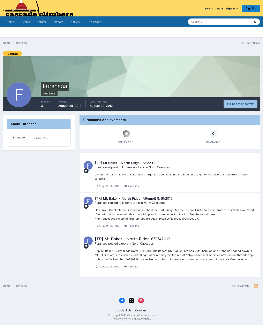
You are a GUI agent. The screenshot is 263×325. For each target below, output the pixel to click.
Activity (75, 21)
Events (26, 21)
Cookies (140, 310)
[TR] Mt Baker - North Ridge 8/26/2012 (125, 163)
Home (10, 21)
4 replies (131, 186)
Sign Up (251, 8)
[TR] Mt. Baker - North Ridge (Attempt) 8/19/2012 (133, 198)
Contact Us (124, 310)
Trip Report (94, 21)
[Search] (208, 21)
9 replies (131, 225)
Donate (58, 21)
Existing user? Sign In (221, 8)
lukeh (126, 202)
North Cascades (160, 167)
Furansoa (101, 167)
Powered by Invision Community (131, 318)
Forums (42, 21)
